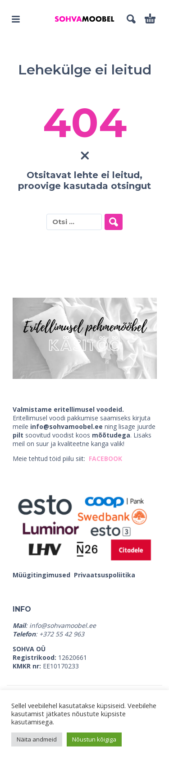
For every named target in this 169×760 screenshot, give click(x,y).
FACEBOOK (105, 458)
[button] (16, 19)
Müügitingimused (42, 575)
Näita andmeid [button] (37, 739)
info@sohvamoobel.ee (66, 426)
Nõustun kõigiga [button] (94, 739)
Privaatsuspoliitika (104, 575)
